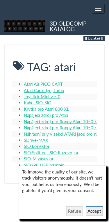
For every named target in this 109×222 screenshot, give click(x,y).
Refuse (74, 211)
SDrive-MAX (36, 140)
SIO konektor (36, 146)
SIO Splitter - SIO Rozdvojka (51, 152)
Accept (94, 211)
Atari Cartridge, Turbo (44, 90)
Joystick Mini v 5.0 (42, 96)
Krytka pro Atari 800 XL (46, 109)
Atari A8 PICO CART (43, 84)
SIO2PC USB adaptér (44, 165)
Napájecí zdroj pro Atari (46, 115)
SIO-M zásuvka (38, 158)
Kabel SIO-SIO (37, 102)
